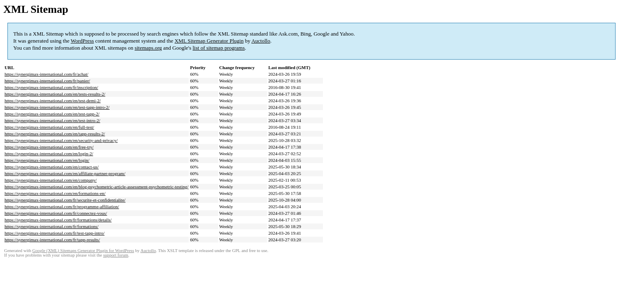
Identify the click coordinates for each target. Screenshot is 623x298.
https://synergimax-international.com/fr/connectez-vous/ (56, 213)
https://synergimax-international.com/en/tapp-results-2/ (55, 133)
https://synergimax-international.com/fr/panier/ (47, 80)
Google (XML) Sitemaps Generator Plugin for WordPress (83, 250)
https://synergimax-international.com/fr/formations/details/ (58, 219)
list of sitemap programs (218, 48)
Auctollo (260, 41)
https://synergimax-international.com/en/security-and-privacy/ (61, 140)
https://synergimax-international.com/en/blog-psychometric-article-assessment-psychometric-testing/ (96, 186)
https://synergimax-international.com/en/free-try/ (49, 146)
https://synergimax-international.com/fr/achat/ (46, 74)
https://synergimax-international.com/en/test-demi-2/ (53, 100)
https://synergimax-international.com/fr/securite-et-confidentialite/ (65, 199)
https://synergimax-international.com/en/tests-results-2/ (55, 93)
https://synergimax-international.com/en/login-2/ (49, 153)
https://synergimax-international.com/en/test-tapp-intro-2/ (57, 107)
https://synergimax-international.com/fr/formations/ (52, 226)
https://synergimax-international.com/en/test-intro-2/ (52, 120)
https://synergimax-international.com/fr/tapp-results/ (52, 239)
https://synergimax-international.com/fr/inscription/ (51, 87)
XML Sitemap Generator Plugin (209, 41)
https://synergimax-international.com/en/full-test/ (49, 127)
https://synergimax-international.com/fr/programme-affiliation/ (62, 206)
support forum (115, 255)
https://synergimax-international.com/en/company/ (51, 180)
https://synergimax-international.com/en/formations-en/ (55, 193)
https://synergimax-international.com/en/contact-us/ (52, 166)
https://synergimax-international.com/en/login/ (47, 160)
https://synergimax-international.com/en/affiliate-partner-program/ (65, 173)
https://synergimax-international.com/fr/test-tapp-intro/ (54, 233)
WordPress (82, 41)
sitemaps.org (148, 48)
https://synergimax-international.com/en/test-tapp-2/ (52, 113)
